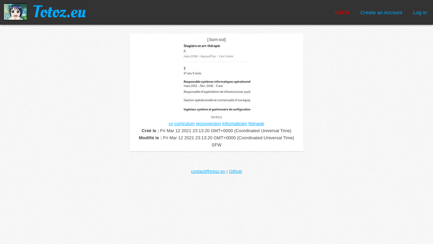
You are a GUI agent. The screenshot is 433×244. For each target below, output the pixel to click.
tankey (216, 117)
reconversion (208, 123)
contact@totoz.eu (208, 171)
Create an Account (381, 12)
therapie (256, 123)
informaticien (234, 123)
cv (171, 123)
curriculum (184, 123)
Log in (420, 12)
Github (235, 171)
